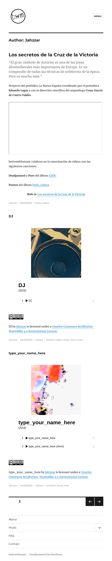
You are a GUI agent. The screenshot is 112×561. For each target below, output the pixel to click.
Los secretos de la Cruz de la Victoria (53, 55)
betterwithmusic (17, 554)
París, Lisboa (40, 185)
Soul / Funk (77, 339)
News (38, 203)
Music (66, 339)
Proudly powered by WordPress (45, 554)
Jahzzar (13, 203)
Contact (14, 543)
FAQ (11, 535)
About (13, 519)
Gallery (39, 339)
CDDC (52, 175)
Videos (45, 203)
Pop (66, 485)
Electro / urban (54, 339)
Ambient (51, 485)
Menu (97, 16)
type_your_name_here (27, 353)
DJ (11, 216)
